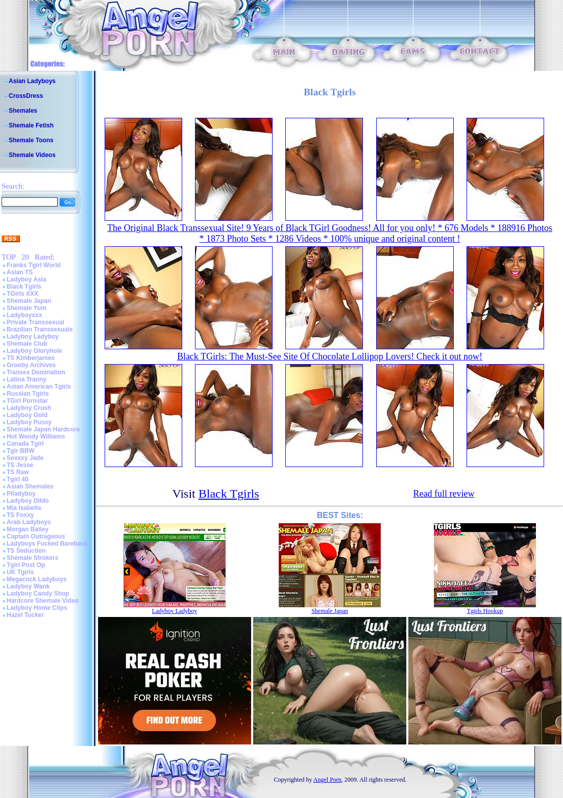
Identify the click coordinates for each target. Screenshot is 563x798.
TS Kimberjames (31, 358)
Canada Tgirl (25, 443)
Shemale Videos (32, 155)
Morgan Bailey (27, 529)
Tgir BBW (21, 450)
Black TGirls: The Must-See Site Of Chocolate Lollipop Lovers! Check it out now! (329, 356)
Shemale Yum (26, 308)
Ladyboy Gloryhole (34, 350)
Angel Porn (327, 779)
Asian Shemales (30, 486)
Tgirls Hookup (485, 610)
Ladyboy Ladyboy (33, 336)
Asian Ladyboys (32, 81)
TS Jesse (20, 465)
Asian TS (20, 272)
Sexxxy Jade (25, 457)
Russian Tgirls (28, 393)
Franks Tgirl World (34, 265)
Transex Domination (36, 372)
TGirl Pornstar (27, 400)
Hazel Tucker (25, 615)
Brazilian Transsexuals (39, 329)
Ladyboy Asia (26, 279)
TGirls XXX (22, 293)
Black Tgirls (24, 286)
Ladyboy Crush (29, 407)
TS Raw (18, 472)
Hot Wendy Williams (36, 436)
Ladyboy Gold (27, 415)
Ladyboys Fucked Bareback (47, 543)
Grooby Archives (31, 365)
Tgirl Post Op (26, 565)
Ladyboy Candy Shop (38, 593)
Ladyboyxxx (24, 315)
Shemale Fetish (31, 125)
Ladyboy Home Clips (37, 607)
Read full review (443, 493)
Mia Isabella (24, 507)
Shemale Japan (29, 300)
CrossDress (26, 95)
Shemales (23, 110)
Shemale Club (27, 343)
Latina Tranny (26, 379)
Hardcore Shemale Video (43, 600)
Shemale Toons (31, 140)
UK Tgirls (20, 572)
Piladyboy (21, 493)
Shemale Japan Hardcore (43, 429)
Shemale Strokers (32, 557)
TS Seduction (26, 550)
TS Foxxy (20, 515)
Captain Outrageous (36, 536)
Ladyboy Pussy (29, 422)
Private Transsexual (35, 322)
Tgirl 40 (18, 479)
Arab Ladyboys (29, 522)
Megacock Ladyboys (36, 579)
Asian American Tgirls (39, 386)
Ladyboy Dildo (28, 500)
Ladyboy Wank (28, 586)
